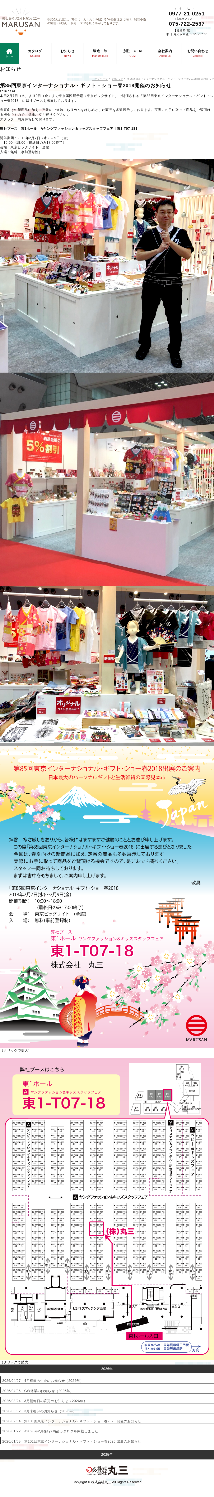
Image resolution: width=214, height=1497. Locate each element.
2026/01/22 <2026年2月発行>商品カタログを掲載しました (50, 1431)
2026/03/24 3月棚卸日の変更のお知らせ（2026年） (44, 1401)
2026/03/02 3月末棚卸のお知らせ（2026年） (39, 1411)
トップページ (100, 78)
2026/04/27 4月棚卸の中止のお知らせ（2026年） (43, 1380)
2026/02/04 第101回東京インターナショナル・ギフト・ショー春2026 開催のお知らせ (71, 1421)
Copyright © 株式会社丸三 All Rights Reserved (107, 1482)
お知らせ (117, 78)
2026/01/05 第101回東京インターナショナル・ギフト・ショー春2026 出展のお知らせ (71, 1441)
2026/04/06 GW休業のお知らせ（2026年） (38, 1391)
